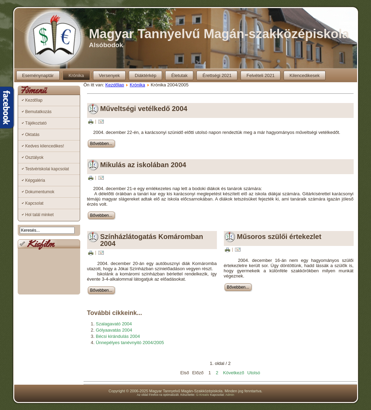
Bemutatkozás (38, 111)
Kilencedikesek (304, 75)
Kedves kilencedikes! (44, 146)
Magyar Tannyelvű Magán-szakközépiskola (219, 34)
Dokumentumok (39, 191)
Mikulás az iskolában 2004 (143, 165)
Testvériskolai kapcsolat (47, 168)
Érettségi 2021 (216, 75)
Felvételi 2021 (260, 75)
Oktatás (32, 134)
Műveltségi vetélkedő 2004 (143, 108)
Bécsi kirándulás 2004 (118, 336)
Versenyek (109, 75)
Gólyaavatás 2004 (114, 330)
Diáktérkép (145, 75)
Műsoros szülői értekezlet (279, 236)
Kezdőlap (34, 100)
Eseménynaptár (38, 75)
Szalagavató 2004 (114, 323)
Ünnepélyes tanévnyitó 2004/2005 (130, 342)
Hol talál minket (39, 214)
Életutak (179, 75)
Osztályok (34, 157)
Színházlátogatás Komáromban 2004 (151, 240)
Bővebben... (101, 143)
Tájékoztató (36, 123)
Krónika (76, 75)
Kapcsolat (34, 203)
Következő (233, 372)
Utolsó (253, 372)
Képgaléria (35, 180)
